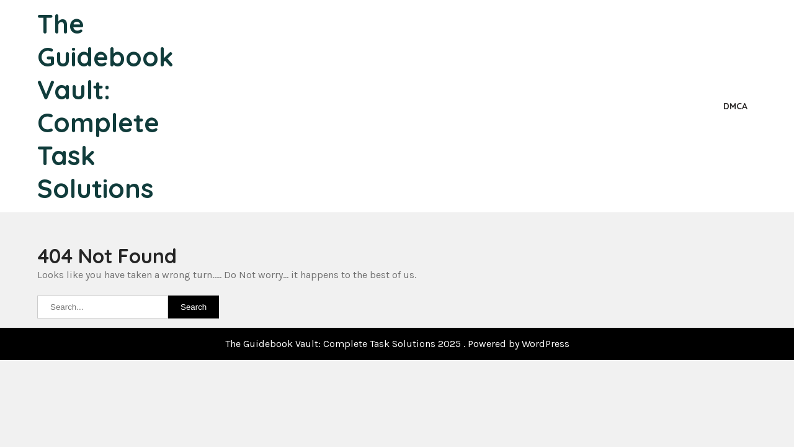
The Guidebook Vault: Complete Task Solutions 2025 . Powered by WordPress (397, 344)
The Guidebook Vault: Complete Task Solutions (105, 106)
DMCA (735, 106)
